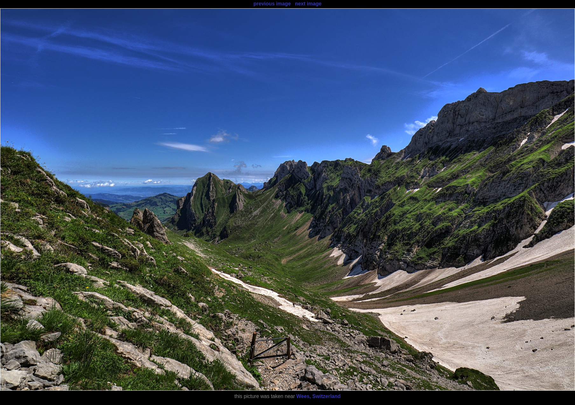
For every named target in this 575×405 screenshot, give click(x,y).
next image (308, 3)
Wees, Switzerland (318, 396)
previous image (272, 3)
